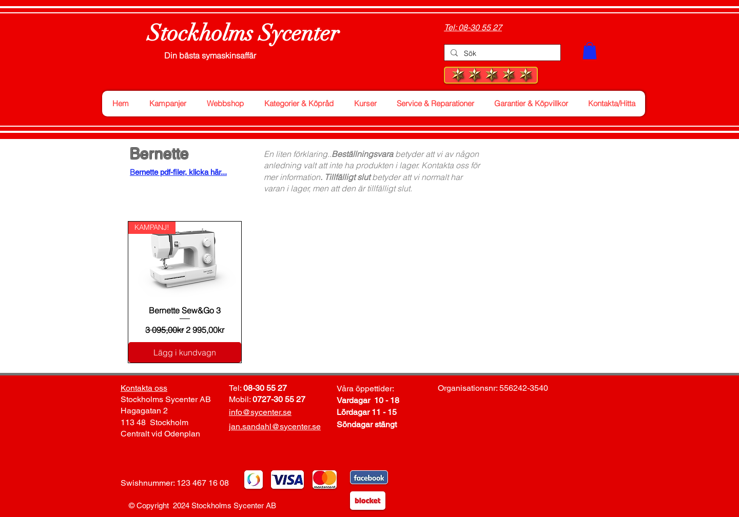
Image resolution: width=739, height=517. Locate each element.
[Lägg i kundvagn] (184, 352)
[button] (589, 50)
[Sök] (501, 54)
